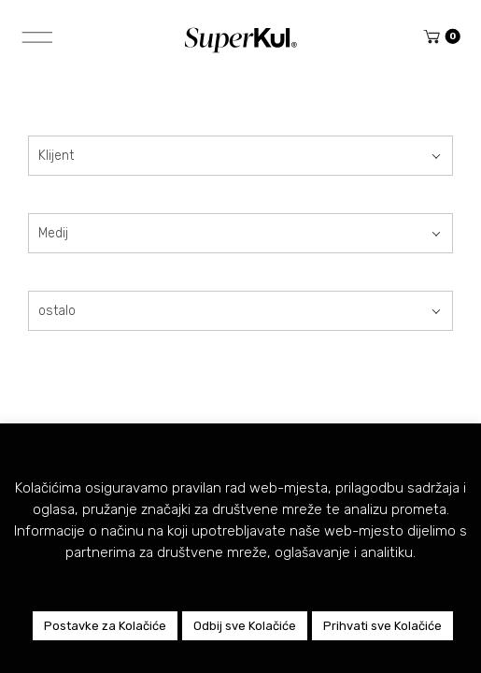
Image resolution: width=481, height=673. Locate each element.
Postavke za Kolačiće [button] (105, 626)
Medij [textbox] (53, 233)
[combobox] (240, 155)
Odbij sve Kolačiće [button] (244, 626)
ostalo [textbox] (57, 311)
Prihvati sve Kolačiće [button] (382, 626)
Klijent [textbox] (56, 156)
